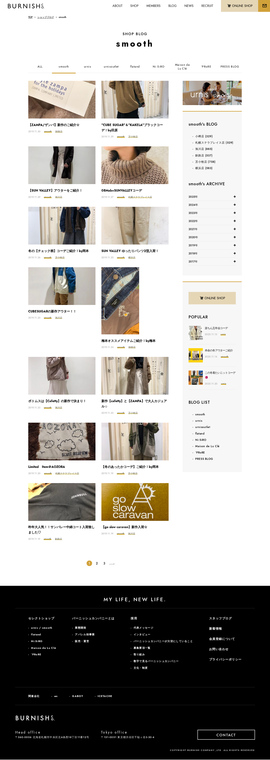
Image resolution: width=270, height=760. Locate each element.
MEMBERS (152, 6)
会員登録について (222, 639)
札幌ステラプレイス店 (214, 143)
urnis (87, 67)
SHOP (133, 6)
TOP (30, 17)
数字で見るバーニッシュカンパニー (156, 661)
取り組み (139, 655)
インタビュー (142, 635)
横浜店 (204, 168)
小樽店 (204, 136)
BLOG (171, 6)
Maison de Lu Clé (207, 446)
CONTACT (230, 735)
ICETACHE (105, 696)
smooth (64, 67)
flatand (135, 67)
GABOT (77, 696)
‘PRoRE (206, 67)
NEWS (187, 6)
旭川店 (204, 149)
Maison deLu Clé (182, 67)
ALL (40, 67)
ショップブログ (45, 17)
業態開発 (80, 628)
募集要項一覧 (142, 648)
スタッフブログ (220, 619)
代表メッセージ (143, 628)
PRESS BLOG (230, 67)
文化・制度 (141, 668)
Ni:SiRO (159, 67)
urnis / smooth (41, 628)
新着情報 (215, 629)
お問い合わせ (219, 649)
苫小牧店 (205, 162)
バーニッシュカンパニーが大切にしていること (163, 641)
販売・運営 (82, 641)
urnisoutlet (111, 67)
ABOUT (116, 6)
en (56, 696)
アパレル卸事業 (85, 635)
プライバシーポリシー (225, 660)
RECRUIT (206, 6)
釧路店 (204, 155)
